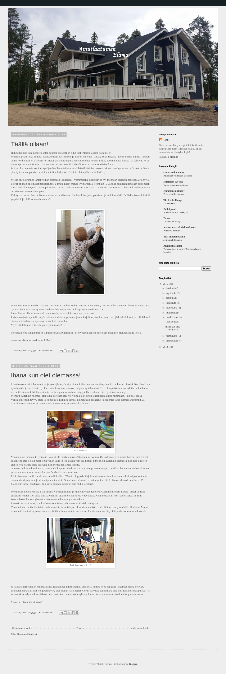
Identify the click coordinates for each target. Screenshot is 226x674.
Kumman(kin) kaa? (174, 190)
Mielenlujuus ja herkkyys (175, 212)
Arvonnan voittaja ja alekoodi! (178, 175)
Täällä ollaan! (29, 144)
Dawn (166, 218)
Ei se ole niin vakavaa (173, 194)
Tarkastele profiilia (168, 156)
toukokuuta (172, 307)
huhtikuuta (171, 312)
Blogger (133, 664)
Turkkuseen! (169, 203)
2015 (166, 283)
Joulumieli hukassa (172, 240)
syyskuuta (171, 293)
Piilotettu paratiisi (171, 230)
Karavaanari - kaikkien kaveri (179, 227)
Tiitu (165, 139)
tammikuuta (172, 340)
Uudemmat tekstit (21, 628)
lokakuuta (171, 288)
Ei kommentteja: (47, 350)
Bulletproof (169, 209)
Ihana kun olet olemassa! (46, 375)
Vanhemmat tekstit (139, 628)
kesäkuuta (171, 302)
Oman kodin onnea (173, 172)
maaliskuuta (172, 317)
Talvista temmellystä (173, 221)
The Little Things (172, 200)
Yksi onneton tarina (174, 236)
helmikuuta (172, 335)
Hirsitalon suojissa (173, 181)
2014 (166, 346)
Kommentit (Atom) (27, 634)
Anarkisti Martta (172, 245)
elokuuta (170, 297)
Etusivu (80, 628)
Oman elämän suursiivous (175, 185)
